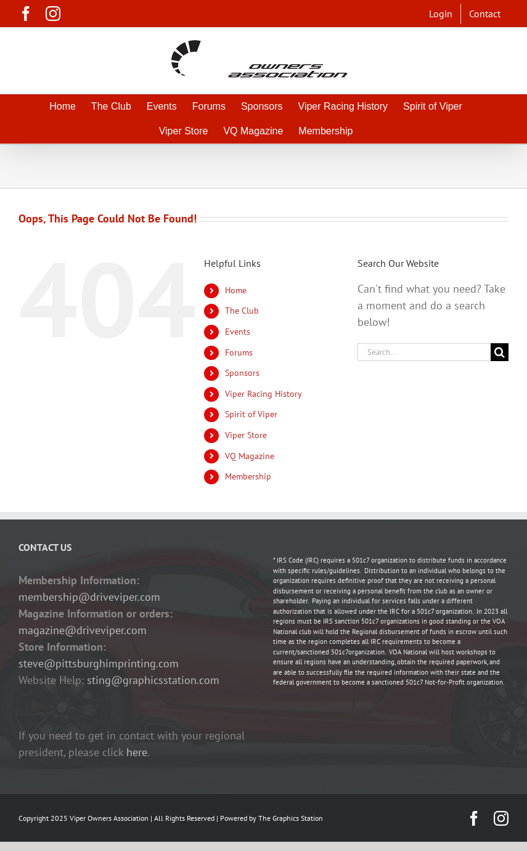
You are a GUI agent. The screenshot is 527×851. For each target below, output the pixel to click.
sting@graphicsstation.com (153, 680)
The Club (242, 310)
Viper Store (246, 435)
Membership (248, 476)
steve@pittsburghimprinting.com (98, 663)
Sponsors (242, 372)
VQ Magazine (249, 456)
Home (236, 290)
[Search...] (424, 352)
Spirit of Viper (251, 414)
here (136, 752)
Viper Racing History (263, 393)
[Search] (500, 352)
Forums (239, 352)
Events (237, 331)
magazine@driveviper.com (82, 630)
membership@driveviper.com (89, 597)
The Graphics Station (290, 818)
